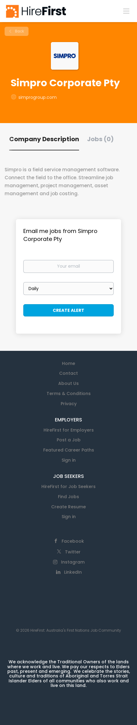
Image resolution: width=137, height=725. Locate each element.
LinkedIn (73, 572)
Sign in (69, 460)
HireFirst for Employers (69, 430)
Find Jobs (68, 497)
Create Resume (68, 507)
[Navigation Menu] (126, 10)
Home (68, 363)
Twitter (73, 552)
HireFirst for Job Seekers (68, 486)
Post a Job (69, 440)
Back (19, 31)
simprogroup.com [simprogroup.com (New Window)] (37, 97)
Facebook (73, 541)
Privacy (69, 404)
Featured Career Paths (68, 450)
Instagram (73, 562)
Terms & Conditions (69, 393)
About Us (68, 383)
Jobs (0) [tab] (100, 139)
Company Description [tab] (44, 139)
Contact (68, 373)
